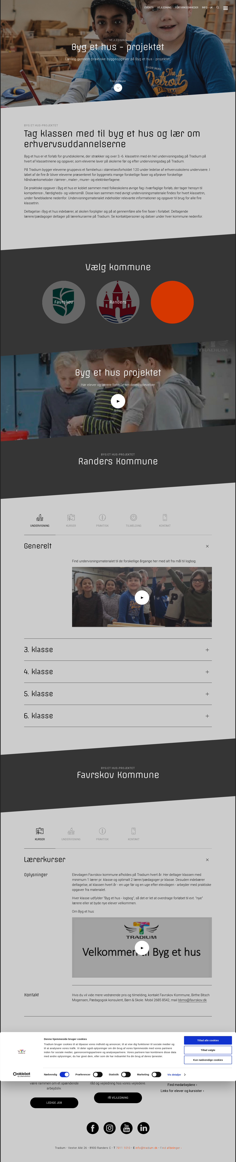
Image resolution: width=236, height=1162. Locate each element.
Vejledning (164, 7)
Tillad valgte (208, 1131)
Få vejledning (118, 1097)
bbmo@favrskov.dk (192, 1000)
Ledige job (54, 1102)
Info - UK (207, 7)
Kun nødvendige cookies (208, 1140)
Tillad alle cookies (208, 1121)
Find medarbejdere (181, 1085)
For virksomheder (186, 7)
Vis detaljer (174, 1155)
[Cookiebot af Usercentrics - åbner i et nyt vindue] (21, 1155)
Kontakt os (181, 1079)
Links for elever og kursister (181, 1091)
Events (149, 7)
